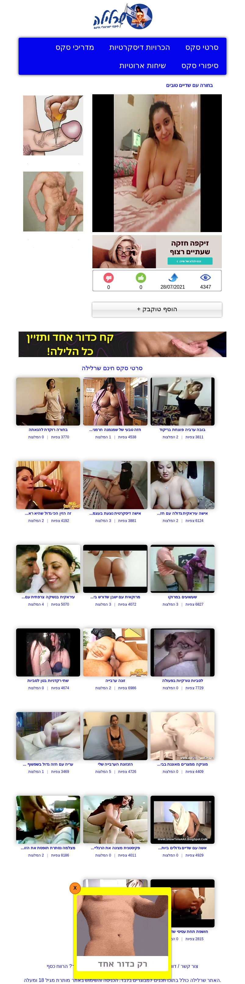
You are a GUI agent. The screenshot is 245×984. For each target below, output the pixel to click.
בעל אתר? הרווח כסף (69, 966)
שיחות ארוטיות (142, 65)
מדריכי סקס (74, 47)
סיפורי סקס (199, 65)
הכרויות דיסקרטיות (139, 47)
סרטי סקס (201, 47)
